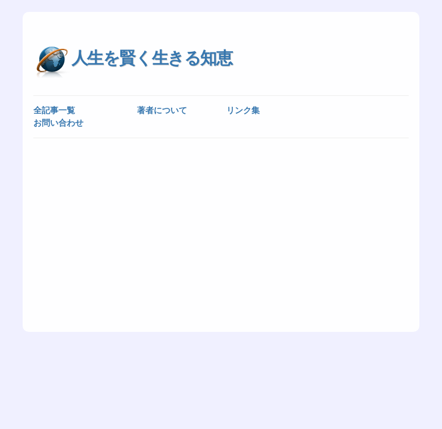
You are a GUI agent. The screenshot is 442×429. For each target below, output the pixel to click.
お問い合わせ (58, 123)
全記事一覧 (54, 110)
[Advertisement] (221, 234)
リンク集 (243, 110)
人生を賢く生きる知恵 (151, 58)
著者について (162, 110)
